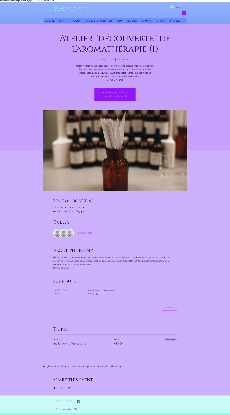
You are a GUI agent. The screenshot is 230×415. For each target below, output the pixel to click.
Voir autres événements (115, 96)
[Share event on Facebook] (54, 388)
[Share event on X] (61, 388)
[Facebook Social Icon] (78, 401)
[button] (184, 12)
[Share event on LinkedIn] (69, 388)
